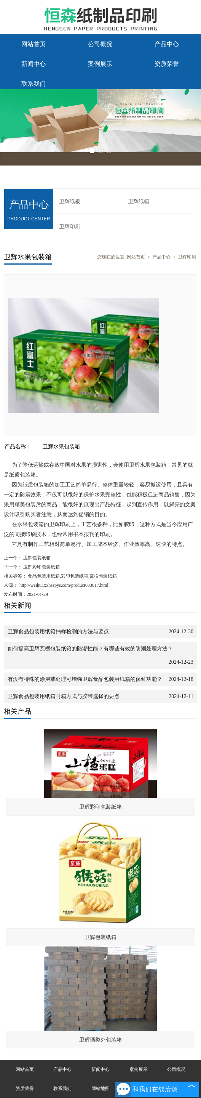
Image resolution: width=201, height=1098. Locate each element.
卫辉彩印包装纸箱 (41, 567)
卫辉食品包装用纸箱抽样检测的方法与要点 (58, 631)
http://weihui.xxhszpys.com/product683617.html (63, 585)
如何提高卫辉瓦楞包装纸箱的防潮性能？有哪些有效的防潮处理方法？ (90, 649)
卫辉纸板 (69, 201)
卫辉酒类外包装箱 (100, 1040)
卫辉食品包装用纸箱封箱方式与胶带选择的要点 (64, 696)
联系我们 (33, 83)
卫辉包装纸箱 (36, 557)
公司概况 (100, 44)
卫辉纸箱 (138, 201)
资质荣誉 (167, 64)
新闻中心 (33, 64)
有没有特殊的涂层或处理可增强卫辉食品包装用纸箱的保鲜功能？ (85, 679)
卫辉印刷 (69, 227)
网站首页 (33, 44)
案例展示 (100, 64)
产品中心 (167, 44)
